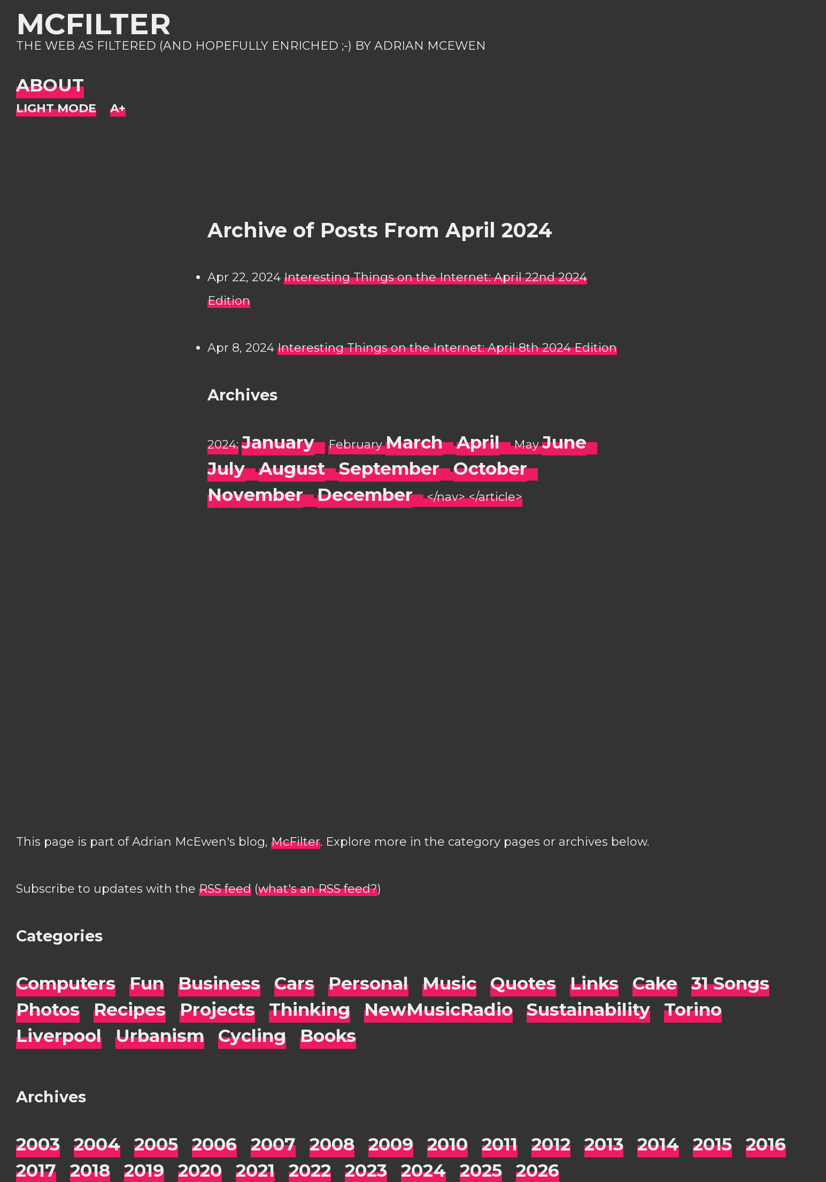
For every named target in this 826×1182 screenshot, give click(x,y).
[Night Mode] (56, 109)
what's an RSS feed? (317, 889)
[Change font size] (118, 109)
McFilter (93, 24)
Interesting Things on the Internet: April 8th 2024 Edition (447, 348)
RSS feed (225, 889)
